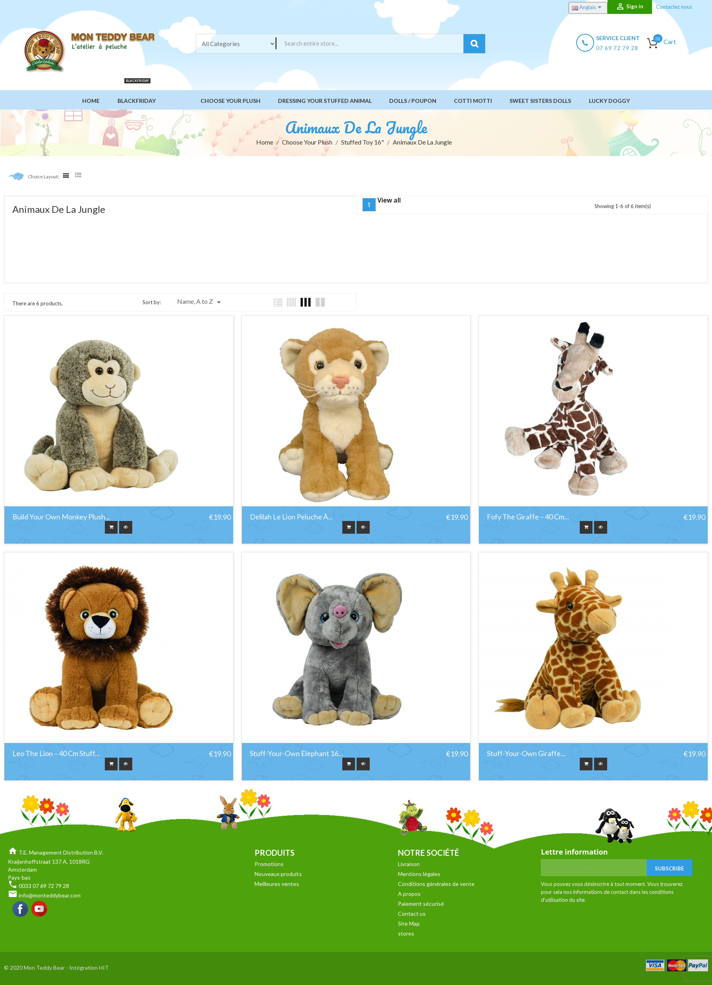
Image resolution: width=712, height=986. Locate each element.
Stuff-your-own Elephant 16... (296, 755)
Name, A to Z (200, 302)
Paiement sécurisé (421, 905)
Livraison (409, 866)
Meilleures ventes (277, 885)
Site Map (409, 925)
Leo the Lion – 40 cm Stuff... (56, 755)
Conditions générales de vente (436, 885)
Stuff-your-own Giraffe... (526, 755)
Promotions (269, 866)
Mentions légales (419, 875)
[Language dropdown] (588, 8)
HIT (104, 969)
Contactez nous (674, 7)
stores (406, 935)
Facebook (20, 911)
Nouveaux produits (278, 875)
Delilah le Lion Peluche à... (291, 517)
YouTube (39, 911)
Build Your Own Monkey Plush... (61, 517)
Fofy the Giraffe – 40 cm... (528, 517)
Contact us (412, 915)
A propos (409, 895)
